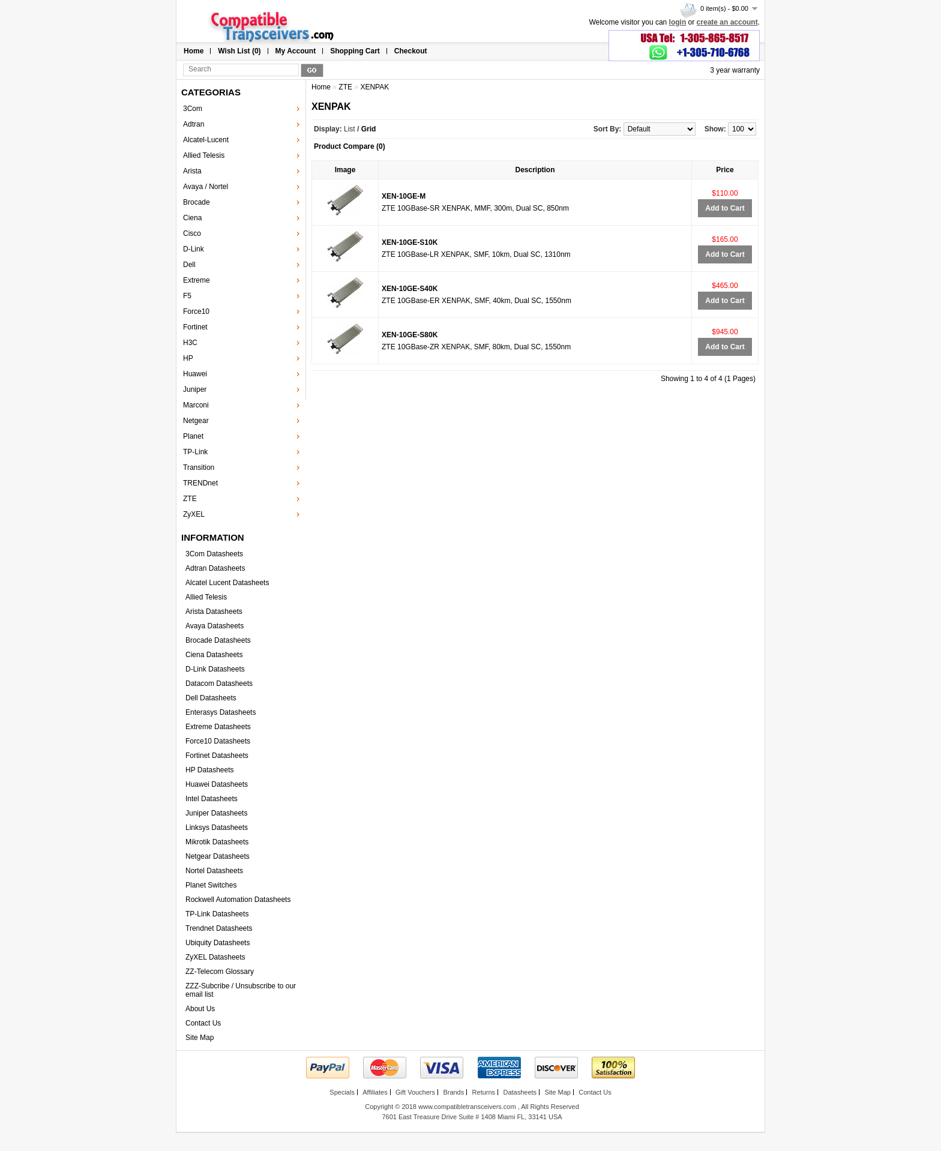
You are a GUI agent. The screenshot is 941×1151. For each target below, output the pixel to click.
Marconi (196, 405)
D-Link (193, 249)
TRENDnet (200, 483)
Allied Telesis (203, 155)
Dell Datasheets (210, 698)
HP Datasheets (209, 770)
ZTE (190, 498)
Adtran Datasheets (215, 568)
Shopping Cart (355, 51)
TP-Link (195, 452)
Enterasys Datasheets (220, 712)
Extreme (196, 280)
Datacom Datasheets (219, 683)
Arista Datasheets (213, 611)
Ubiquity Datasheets (217, 943)
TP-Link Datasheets (216, 914)
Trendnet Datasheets (219, 928)
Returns (484, 1092)
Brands (453, 1092)
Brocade (196, 202)
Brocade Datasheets (218, 640)
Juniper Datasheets (216, 813)
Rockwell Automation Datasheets (237, 899)
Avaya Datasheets (214, 626)
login (678, 22)
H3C (190, 342)
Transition (198, 467)
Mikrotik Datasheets (216, 842)
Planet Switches (210, 885)
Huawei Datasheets (216, 784)
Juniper (194, 389)
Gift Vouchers (415, 1092)
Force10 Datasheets (217, 741)
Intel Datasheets (211, 799)
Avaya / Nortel (205, 186)
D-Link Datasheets (215, 669)
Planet (193, 436)
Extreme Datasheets (218, 727)
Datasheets (520, 1092)
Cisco (192, 233)
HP (188, 358)
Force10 (196, 311)
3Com (192, 108)
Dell (189, 264)
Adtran (193, 124)
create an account (727, 22)
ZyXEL (194, 514)
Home (193, 51)
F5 (187, 296)
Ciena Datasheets (213, 655)
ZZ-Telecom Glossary (219, 971)
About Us (200, 1009)
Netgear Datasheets (217, 856)
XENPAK (374, 87)
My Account (295, 51)
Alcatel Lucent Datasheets (227, 583)
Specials (342, 1092)
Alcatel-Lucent (206, 140)
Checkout (410, 51)
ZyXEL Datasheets (215, 957)
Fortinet (195, 327)
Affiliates (374, 1092)
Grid (368, 129)
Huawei (195, 374)
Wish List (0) (239, 51)
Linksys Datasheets (216, 827)
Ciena (192, 218)
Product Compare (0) (349, 146)
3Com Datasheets (214, 554)
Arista (192, 171)
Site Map (199, 1037)
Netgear (196, 420)
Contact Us (203, 1023)
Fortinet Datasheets (216, 755)
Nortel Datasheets (214, 871)
